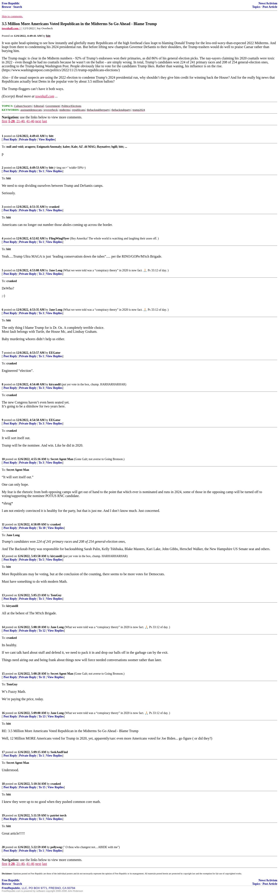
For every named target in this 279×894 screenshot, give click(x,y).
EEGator (55, 352)
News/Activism (268, 3)
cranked (54, 206)
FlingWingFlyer (59, 238)
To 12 (42, 630)
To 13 (42, 716)
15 (3, 673)
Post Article (269, 7)
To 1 (41, 171)
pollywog (56, 847)
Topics (256, 7)
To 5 (41, 559)
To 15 (42, 787)
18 (3, 783)
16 (3, 713)
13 (3, 595)
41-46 (30, 121)
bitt (51, 136)
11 (3, 524)
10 (3, 459)
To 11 (42, 677)
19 (3, 815)
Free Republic (11, 3)
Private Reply (28, 139)
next (38, 121)
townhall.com (44, 96)
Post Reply (10, 139)
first (4, 121)
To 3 (41, 313)
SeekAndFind (59, 752)
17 (3, 752)
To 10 (42, 528)
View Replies (47, 139)
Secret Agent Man (62, 459)
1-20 (11, 121)
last (44, 121)
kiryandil (55, 384)
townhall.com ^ (11, 28)
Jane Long (55, 270)
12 (3, 556)
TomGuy (56, 595)
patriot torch (58, 815)
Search (17, 7)
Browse (6, 7)
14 (3, 627)
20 (3, 847)
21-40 (20, 121)
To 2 (41, 273)
